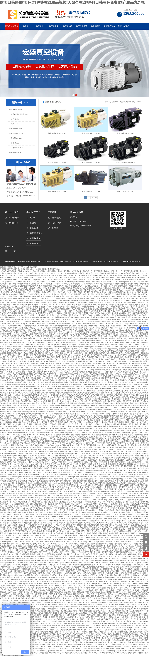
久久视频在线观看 (75, 550)
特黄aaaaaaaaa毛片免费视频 (59, 441)
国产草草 (83, 634)
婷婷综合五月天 (62, 558)
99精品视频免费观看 (25, 571)
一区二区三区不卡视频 (129, 644)
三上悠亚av (52, 535)
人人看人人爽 (76, 498)
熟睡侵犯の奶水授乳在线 (89, 311)
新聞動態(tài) (109, 26)
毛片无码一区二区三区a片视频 (17, 420)
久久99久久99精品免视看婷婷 (90, 424)
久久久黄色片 (132, 604)
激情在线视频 (85, 544)
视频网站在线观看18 (125, 531)
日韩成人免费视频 (71, 307)
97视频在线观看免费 (12, 426)
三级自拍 (67, 592)
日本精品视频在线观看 (25, 458)
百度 (6, 251)
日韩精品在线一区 (113, 583)
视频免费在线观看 (41, 594)
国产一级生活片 (27, 516)
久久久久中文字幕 (7, 428)
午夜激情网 (10, 416)
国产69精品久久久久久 (140, 565)
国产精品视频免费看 (22, 472)
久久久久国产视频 (78, 309)
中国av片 (128, 428)
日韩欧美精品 (139, 518)
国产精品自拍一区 (72, 632)
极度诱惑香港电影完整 (47, 548)
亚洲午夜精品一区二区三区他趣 (121, 319)
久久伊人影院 (43, 441)
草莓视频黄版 (117, 370)
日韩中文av (134, 422)
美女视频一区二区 (124, 581)
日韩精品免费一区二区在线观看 (83, 533)
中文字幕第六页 (96, 498)
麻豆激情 (103, 292)
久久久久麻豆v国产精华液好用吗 (48, 428)
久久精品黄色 (27, 313)
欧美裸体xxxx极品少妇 (80, 405)
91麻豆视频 (100, 384)
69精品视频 (126, 628)
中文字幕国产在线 (100, 294)
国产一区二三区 (120, 495)
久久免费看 (95, 395)
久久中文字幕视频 (68, 414)
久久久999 (125, 393)
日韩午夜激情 (103, 527)
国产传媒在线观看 (137, 307)
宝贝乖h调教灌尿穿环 (21, 412)
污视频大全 (90, 277)
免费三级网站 (50, 630)
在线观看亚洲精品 (58, 328)
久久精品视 (134, 646)
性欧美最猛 (61, 338)
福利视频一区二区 (138, 372)
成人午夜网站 (129, 376)
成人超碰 (143, 397)
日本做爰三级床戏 (18, 378)
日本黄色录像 (89, 389)
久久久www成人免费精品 (30, 508)
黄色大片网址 (120, 518)
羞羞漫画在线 (97, 579)
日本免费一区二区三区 (9, 571)
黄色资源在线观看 (46, 625)
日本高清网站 (5, 273)
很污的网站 (63, 537)
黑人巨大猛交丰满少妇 (33, 602)
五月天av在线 (78, 472)
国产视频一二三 (108, 374)
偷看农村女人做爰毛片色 (77, 393)
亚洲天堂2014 (120, 514)
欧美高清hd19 (142, 453)
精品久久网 (32, 481)
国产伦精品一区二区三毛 (107, 632)
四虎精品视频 (127, 565)
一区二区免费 (27, 349)
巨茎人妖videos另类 (101, 592)
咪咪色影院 (22, 292)
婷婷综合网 (137, 508)
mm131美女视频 (104, 451)
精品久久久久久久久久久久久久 (79, 395)
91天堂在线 (53, 424)
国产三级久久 (15, 516)
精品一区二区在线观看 (65, 282)
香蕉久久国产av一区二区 (105, 611)
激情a (122, 642)
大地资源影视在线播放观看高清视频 (67, 607)
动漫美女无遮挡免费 (23, 391)
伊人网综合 (122, 479)
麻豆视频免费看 (65, 447)
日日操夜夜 (88, 525)
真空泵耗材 (95, 26)
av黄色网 (47, 472)
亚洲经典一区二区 (119, 466)
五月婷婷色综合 (29, 546)
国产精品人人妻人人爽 (16, 401)
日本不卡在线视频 (130, 303)
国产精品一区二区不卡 (25, 594)
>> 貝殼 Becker (14, 119)
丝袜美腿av (48, 611)
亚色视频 (117, 393)
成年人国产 (32, 384)
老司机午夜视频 (48, 602)
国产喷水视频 (118, 569)
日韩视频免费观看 (132, 642)
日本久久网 (113, 468)
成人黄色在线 (45, 351)
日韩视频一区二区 (23, 365)
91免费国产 (114, 300)
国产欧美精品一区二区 (137, 407)
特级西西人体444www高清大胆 (114, 491)
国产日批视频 (69, 510)
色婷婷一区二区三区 (128, 483)
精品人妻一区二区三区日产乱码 (41, 273)
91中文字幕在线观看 (119, 596)
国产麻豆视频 (24, 328)
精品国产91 (45, 462)
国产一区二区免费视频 (44, 284)
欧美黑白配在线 (120, 439)
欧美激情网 (114, 573)
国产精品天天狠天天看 (22, 336)
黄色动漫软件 (43, 479)
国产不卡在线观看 (66, 539)
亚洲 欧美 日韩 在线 (48, 296)
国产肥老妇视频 (104, 326)
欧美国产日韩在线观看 (99, 558)
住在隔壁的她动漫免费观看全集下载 (40, 355)
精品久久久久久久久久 (73, 479)
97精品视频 (141, 355)
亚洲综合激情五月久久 (74, 286)
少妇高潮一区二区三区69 (57, 300)
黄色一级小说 (43, 491)
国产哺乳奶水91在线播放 (107, 594)
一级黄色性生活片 (31, 309)
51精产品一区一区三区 (116, 330)
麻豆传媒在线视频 (21, 384)
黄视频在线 (86, 368)
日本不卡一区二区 (114, 365)
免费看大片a (138, 477)
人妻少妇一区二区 (94, 634)
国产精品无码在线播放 (86, 468)
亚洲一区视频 (22, 397)
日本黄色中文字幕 (115, 359)
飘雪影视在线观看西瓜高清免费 (53, 636)
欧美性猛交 (122, 554)
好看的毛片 (25, 506)
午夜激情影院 (106, 376)
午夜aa (107, 575)
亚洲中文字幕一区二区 (80, 374)
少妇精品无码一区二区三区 (36, 474)
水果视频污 (141, 305)
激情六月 (120, 290)
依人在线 (81, 474)
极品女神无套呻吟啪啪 (109, 298)
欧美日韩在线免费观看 (60, 502)
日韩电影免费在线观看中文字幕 (105, 619)
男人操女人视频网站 (119, 313)
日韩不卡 (20, 271)
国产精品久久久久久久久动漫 (116, 324)
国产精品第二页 (14, 468)
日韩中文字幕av (131, 282)
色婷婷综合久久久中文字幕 (110, 296)
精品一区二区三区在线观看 (119, 527)
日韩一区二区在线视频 (33, 504)
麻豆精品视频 (132, 437)
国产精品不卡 (20, 498)
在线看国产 (15, 487)
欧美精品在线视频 (28, 521)
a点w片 (79, 617)
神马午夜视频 (105, 405)
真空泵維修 (53, 26)
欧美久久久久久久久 (68, 428)
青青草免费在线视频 (98, 317)
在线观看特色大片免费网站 (117, 273)
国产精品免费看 (141, 445)
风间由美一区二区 (42, 290)
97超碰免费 (86, 498)
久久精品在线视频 (19, 435)
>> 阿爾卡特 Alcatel (16, 148)
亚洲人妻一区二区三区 (138, 288)
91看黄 (108, 596)
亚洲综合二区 (109, 514)
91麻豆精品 (140, 487)
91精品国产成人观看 (76, 359)
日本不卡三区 (58, 284)
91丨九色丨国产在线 (16, 466)
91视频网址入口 (30, 409)
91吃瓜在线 (78, 349)
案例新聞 (52, 212)
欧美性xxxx (18, 575)
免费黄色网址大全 (7, 456)
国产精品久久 (35, 575)
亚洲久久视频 (105, 487)
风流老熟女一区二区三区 (97, 521)
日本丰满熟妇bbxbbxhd (79, 521)
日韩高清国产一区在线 (121, 586)
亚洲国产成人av (58, 653)
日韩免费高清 (116, 361)
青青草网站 (39, 378)
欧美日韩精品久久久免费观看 (30, 470)
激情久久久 (83, 563)
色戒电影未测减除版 (128, 498)
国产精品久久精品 (129, 453)
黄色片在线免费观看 (113, 565)
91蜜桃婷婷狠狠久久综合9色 (129, 573)
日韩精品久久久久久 (64, 418)
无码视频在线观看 (97, 342)
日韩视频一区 (37, 317)
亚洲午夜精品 (92, 542)
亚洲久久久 (130, 460)
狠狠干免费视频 (6, 277)
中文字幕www (22, 462)
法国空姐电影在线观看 (108, 445)
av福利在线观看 (113, 292)
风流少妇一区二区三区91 (108, 428)
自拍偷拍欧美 (92, 632)
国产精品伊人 (9, 479)
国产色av (27, 305)
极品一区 (122, 328)
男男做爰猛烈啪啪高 (65, 638)
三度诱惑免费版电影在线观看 (29, 296)
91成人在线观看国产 (38, 319)
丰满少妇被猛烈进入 (124, 433)
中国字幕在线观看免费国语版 (82, 592)
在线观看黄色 (62, 485)
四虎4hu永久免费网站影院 (106, 464)
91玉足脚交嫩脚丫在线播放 (69, 372)
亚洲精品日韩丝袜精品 (93, 615)
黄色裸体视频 (101, 533)
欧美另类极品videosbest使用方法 (61, 581)
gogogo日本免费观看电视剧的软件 (32, 533)
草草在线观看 (137, 428)
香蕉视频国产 (120, 460)
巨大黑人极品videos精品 (40, 326)
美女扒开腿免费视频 (16, 583)
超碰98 (38, 588)
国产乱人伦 (66, 357)
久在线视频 (35, 395)
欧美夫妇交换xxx (61, 433)
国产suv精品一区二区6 (125, 445)
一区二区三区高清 (141, 376)
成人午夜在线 (129, 500)
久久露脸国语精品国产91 (95, 321)
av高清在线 (129, 625)
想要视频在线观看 (99, 426)
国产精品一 (8, 395)
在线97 (16, 539)
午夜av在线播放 (115, 368)
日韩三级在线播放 (111, 485)
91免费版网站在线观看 (129, 583)
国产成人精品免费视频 (102, 416)
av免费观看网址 (38, 630)
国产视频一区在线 (28, 279)
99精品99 (46, 288)
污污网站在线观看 (19, 437)
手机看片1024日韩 (136, 638)
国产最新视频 (82, 338)
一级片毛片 (61, 477)
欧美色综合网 (110, 510)
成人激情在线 (29, 353)
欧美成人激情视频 (46, 531)
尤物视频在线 (19, 504)
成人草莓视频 (34, 351)
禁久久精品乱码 (95, 374)
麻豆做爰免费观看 (136, 632)
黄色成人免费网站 (114, 462)
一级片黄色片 (14, 340)
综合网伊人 (88, 483)
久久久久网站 (54, 552)
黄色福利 (103, 462)
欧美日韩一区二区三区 (140, 600)
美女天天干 (16, 317)
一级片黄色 (119, 347)
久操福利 (108, 586)
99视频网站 (54, 309)
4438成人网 (57, 525)
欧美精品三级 (60, 344)
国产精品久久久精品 (132, 382)
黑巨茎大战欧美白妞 (141, 439)
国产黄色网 (112, 286)
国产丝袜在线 (72, 317)
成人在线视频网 (19, 372)
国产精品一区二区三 (52, 342)
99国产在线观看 (98, 485)
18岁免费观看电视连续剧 (26, 284)
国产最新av (136, 338)
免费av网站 (30, 378)
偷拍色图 (103, 330)
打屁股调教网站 (118, 376)
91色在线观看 (14, 554)
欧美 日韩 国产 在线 (52, 464)
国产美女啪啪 (133, 523)
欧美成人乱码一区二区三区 (88, 430)
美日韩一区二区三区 (75, 489)
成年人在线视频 (40, 374)
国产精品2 (136, 391)
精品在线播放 (19, 286)
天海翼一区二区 (63, 271)
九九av (44, 535)
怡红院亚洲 (131, 405)
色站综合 (96, 604)
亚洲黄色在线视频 (91, 451)
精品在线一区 (72, 628)
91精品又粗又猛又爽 (78, 495)
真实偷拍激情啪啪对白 (94, 470)
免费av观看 (107, 437)
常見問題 (55, 228)
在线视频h (137, 516)
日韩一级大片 (98, 479)
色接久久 (41, 604)
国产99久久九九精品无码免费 (56, 365)
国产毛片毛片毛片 (22, 359)
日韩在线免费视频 (107, 651)
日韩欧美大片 (22, 361)
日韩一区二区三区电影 (86, 602)
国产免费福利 (92, 326)
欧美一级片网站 (36, 376)
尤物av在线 (126, 368)
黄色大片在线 (44, 407)
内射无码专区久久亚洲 (92, 349)
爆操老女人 (83, 279)
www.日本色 (135, 560)
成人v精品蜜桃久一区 (140, 542)
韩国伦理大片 (14, 588)
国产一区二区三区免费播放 (132, 462)
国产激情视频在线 (97, 571)
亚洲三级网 (45, 336)
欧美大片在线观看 (35, 615)
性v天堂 (117, 422)
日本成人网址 (89, 407)
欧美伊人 (23, 588)
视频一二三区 (108, 512)
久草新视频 (26, 326)
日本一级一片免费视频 (113, 321)
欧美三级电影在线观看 (42, 347)
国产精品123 (40, 642)
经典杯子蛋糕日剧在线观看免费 (117, 384)
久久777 (127, 588)
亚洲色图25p (20, 483)
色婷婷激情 (95, 487)
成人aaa (45, 330)
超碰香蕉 (96, 309)
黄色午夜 (138, 409)
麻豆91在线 (143, 506)
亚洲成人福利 (132, 479)
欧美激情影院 (57, 573)
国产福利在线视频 (115, 435)
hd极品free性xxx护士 (20, 288)
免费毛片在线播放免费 (110, 315)
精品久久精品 (44, 466)
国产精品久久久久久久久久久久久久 (53, 399)
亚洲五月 (54, 368)
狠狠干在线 (142, 548)
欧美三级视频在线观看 (33, 447)
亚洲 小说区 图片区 (127, 474)
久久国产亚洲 (51, 324)
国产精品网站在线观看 (89, 529)
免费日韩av (114, 328)
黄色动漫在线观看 (101, 407)
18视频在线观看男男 (40, 424)
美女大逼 (41, 384)
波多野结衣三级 (126, 414)
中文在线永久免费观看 (135, 349)
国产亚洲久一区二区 (90, 300)
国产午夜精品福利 (75, 433)
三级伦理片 (26, 489)
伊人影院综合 (95, 477)
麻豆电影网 (126, 395)
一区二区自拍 (87, 506)
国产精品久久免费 (44, 510)
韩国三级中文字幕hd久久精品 (111, 338)
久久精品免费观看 (58, 347)
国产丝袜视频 (18, 546)
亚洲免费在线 (141, 405)
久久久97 (52, 277)
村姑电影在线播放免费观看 (89, 372)
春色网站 (20, 602)
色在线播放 (123, 623)
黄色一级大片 (46, 623)
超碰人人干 (7, 351)
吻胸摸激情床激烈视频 (105, 600)
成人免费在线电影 (30, 315)
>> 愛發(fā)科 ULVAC (16, 133)
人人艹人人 (114, 397)
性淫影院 (137, 625)
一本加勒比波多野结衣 (83, 510)
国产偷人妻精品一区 (136, 623)
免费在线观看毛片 (76, 336)
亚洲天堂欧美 (57, 623)
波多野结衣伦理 (137, 370)
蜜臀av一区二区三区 (41, 416)
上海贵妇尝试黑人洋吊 (69, 351)
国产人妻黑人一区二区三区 (64, 332)
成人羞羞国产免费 (82, 330)
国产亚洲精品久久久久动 (47, 443)
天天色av (34, 489)
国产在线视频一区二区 (105, 539)
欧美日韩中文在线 (126, 567)
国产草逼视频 (8, 332)
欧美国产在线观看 (107, 395)
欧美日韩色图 (119, 548)
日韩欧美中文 (139, 615)
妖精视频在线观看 (46, 286)
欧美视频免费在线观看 (135, 491)
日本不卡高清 (13, 449)
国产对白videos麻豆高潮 (99, 368)
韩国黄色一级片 (14, 290)
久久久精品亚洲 (133, 634)
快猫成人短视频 (46, 292)
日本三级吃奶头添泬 (71, 544)
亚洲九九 (3, 290)
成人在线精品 (19, 456)
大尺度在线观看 (55, 357)
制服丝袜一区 (126, 424)
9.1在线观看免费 (86, 284)
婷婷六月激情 (5, 512)
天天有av (67, 516)
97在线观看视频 (65, 309)
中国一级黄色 (44, 309)
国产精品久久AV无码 (52, 527)
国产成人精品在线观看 (48, 512)
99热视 (107, 361)
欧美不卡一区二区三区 (52, 305)
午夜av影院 (77, 590)
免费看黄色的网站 (32, 498)
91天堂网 (52, 426)
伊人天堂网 (94, 433)
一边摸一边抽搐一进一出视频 (104, 590)
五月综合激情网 (70, 493)
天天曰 (93, 539)
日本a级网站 (94, 414)
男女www (65, 326)
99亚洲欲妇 (58, 498)
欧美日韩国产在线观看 (76, 365)
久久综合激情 (111, 581)
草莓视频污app (135, 315)
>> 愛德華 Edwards (15, 129)
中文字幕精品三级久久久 (63, 355)
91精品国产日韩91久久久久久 (25, 382)
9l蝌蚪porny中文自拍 (112, 355)
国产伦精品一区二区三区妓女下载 (86, 292)
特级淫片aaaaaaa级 (99, 500)
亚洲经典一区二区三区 (133, 330)
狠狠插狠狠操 (14, 533)
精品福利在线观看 (32, 466)
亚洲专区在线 (55, 397)
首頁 (121, 102)
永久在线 (7, 430)
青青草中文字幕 (34, 361)
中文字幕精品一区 (17, 565)
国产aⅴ (29, 363)
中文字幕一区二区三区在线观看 (137, 514)
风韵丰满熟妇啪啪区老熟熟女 (18, 433)
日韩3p (121, 588)
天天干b (65, 305)
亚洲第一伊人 (97, 386)
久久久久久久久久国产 (49, 294)
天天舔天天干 (85, 347)
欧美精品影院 (18, 389)
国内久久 (143, 271)
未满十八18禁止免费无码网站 (115, 380)
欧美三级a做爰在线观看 (105, 518)
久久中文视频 (142, 604)
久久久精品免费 (43, 315)
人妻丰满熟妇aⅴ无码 (70, 596)
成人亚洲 (17, 506)
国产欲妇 (64, 619)
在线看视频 (126, 370)
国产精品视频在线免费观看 (91, 378)
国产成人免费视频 (39, 565)
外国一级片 (75, 357)
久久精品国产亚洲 (38, 365)
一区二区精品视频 (128, 449)
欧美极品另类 (101, 583)
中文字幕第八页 (76, 271)
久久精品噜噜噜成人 (40, 651)
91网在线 (121, 428)
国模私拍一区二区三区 (108, 493)
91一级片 (91, 435)
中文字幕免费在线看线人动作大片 (113, 349)
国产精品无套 (58, 279)
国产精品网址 (30, 414)
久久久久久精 (87, 623)
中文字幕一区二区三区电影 (35, 324)
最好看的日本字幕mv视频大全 (115, 489)
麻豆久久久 (90, 535)
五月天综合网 (98, 516)
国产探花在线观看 (32, 625)
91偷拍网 (83, 632)
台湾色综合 (78, 581)
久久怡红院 (143, 412)
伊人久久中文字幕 (31, 604)
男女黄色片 (20, 447)
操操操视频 (125, 422)
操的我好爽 (82, 326)
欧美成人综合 (70, 504)
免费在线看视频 (142, 311)
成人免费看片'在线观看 (84, 361)
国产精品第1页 (135, 586)
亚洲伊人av (96, 481)
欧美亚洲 (4, 468)
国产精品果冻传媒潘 (61, 567)
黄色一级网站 (109, 617)
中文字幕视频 (124, 646)
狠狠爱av (52, 491)
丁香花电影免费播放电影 (45, 500)
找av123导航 (100, 353)
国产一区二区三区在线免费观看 (127, 271)
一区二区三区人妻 (64, 374)
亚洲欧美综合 (114, 602)
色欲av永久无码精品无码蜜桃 (121, 344)
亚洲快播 (20, 409)
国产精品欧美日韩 (135, 493)
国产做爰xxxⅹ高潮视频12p (57, 489)
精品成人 (77, 506)
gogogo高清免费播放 (131, 347)
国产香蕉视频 (115, 636)
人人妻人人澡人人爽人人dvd (24, 428)
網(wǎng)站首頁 (11, 26)
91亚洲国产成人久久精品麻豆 (80, 558)
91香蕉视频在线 (39, 495)
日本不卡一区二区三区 (14, 573)
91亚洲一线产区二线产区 (106, 621)
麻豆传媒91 (124, 638)
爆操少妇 (96, 305)
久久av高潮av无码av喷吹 (107, 433)
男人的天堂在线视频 (48, 418)
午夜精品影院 (72, 294)
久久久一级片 (141, 539)
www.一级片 (34, 464)
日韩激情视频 (115, 563)
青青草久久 (12, 552)
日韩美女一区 (142, 321)
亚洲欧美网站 (133, 324)
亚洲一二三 (47, 370)
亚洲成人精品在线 (140, 607)
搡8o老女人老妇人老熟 (75, 399)
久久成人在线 (101, 277)
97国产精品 (78, 483)
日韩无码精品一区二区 (91, 472)
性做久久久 (91, 609)
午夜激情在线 (71, 571)
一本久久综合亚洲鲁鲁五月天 (133, 525)
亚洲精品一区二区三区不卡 (73, 500)
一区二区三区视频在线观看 (131, 296)
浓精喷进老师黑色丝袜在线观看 (17, 399)
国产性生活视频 (123, 632)
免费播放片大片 (125, 363)
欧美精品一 (23, 330)
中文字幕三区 (53, 403)
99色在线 (98, 389)
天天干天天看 (32, 491)
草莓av (89, 495)
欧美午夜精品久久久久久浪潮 (77, 458)
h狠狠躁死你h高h (41, 300)
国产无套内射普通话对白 (66, 324)
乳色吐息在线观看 (134, 556)
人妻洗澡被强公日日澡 (29, 441)
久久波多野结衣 (6, 324)
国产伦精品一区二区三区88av (21, 577)
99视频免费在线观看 (37, 344)
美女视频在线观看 (47, 311)
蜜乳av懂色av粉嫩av (141, 510)
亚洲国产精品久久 (92, 275)
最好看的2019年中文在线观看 (31, 535)
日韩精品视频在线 (88, 384)
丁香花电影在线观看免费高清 (79, 382)
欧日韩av (75, 588)
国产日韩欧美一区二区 (12, 279)
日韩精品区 (142, 303)
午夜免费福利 (42, 275)
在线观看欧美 (71, 617)
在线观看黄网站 (75, 648)
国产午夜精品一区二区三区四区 (81, 370)
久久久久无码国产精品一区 (134, 470)
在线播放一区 (143, 583)
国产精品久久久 (91, 365)
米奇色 (127, 426)
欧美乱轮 (85, 640)
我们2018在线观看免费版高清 (85, 344)
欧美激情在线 (46, 575)
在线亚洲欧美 (50, 554)
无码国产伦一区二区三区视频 (75, 277)
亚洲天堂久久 (33, 397)
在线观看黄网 (137, 326)
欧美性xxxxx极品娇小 (97, 307)
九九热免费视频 (84, 351)
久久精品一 (17, 334)
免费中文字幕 (108, 569)
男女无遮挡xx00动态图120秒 (54, 577)
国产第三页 (128, 340)
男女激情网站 (39, 353)
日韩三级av (63, 275)
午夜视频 (88, 567)
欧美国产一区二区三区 (138, 426)
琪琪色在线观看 (94, 338)
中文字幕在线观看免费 (44, 525)
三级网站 (23, 443)
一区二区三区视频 (59, 349)
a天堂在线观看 (99, 361)
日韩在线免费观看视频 (74, 298)
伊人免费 (101, 560)
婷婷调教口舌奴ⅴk (46, 607)
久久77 (84, 648)
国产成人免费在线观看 (14, 294)
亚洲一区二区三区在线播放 (10, 441)
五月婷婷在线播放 (135, 441)
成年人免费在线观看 (59, 382)
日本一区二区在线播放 (8, 602)
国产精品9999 (123, 493)
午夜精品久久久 (139, 531)
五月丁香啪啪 (33, 307)
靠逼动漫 (118, 525)
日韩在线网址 (98, 489)
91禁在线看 (139, 474)
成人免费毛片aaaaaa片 (48, 361)
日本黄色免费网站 (94, 315)
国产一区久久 (76, 363)
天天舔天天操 (66, 453)
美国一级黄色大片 (97, 382)
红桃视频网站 (52, 271)
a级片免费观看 (90, 353)
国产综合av (61, 389)
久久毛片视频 (56, 508)
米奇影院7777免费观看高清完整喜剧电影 (27, 370)
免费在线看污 (87, 466)
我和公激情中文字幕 (111, 288)
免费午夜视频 (5, 414)
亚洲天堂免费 (13, 525)
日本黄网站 (24, 563)
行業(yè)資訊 (56, 223)
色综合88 (52, 594)
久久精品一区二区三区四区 (95, 456)
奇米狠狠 (16, 277)
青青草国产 (12, 361)
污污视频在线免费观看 (53, 546)
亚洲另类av (62, 451)
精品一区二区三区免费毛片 (80, 342)
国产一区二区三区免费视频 (16, 282)
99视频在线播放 (57, 510)
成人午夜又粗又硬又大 (118, 550)
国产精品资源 (56, 600)
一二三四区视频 (113, 521)
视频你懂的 (59, 602)
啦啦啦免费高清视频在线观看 (18, 298)
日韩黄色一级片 (116, 575)
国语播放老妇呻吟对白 (109, 309)
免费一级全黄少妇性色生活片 (24, 500)
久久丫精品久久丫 (17, 338)
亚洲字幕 (129, 518)
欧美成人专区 (19, 309)
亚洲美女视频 (62, 439)
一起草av (37, 389)
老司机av (115, 638)
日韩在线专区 (109, 516)
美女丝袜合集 (120, 477)
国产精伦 (39, 514)
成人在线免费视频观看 (44, 598)
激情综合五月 (76, 368)
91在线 (15, 514)
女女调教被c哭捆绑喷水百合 (102, 598)
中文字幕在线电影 (52, 435)
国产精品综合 (65, 613)
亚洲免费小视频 (116, 472)
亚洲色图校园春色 (90, 642)
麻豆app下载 (5, 516)
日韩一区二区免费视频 (32, 529)
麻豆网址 (122, 529)
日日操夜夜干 (95, 376)
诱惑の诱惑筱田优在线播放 (93, 409)
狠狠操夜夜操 (111, 290)
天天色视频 (123, 441)
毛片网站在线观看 (99, 363)
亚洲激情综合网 (77, 380)
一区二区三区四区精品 (111, 498)
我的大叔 (28, 271)
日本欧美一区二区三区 (123, 374)
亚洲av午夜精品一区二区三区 (98, 319)
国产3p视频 (14, 581)
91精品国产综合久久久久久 (94, 380)
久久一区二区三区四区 (76, 321)
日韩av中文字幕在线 (44, 382)
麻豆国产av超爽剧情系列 (70, 527)
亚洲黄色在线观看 (137, 571)
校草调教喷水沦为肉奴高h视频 (46, 451)
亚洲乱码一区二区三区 (119, 487)
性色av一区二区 (99, 453)
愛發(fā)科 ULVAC (135, 102)
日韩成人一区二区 (62, 311)
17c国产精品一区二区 (102, 412)
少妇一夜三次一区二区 (118, 556)
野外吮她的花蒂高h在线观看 (65, 340)
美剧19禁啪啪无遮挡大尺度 (52, 556)
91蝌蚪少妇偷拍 (52, 604)
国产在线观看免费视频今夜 (24, 460)
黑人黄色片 (26, 512)
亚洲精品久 (40, 546)
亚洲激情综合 (85, 449)
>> (96, 198)
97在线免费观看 (121, 277)
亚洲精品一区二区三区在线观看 (15, 307)
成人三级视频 (99, 332)
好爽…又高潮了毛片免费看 (76, 542)
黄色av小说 (45, 368)
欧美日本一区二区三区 (123, 401)
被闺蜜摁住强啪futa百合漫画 (62, 391)
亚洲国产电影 (103, 336)
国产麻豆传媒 (132, 284)
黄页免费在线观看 (19, 558)
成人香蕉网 (136, 512)
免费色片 (132, 653)
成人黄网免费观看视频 (8, 271)
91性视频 (82, 535)
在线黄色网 (18, 353)
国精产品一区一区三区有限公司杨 (95, 271)
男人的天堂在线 (113, 447)
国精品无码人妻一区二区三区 (109, 642)
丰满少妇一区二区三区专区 (40, 298)
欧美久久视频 (14, 493)
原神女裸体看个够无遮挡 (59, 336)
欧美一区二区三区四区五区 (77, 319)
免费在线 (64, 550)
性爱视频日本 (144, 443)
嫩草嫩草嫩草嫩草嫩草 (12, 422)
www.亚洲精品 (45, 508)
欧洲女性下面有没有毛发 (63, 625)
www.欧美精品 (58, 493)
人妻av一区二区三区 (102, 537)
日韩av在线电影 (135, 527)
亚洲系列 (11, 472)
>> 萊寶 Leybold (14, 124)
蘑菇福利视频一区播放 (69, 563)
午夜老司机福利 (113, 533)
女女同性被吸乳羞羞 (76, 462)
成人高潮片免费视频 (72, 630)
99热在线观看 (65, 495)
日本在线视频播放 (39, 271)
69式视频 (122, 604)
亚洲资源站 (78, 598)
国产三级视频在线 (32, 583)
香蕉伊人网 (92, 464)
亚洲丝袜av (61, 430)
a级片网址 (36, 623)
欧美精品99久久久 (97, 351)
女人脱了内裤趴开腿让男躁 (130, 389)
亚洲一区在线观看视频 (25, 560)
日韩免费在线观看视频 (31, 294)
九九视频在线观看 (65, 518)
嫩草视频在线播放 (121, 544)
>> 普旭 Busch (14, 143)
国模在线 (23, 363)
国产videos (50, 567)
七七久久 (67, 602)
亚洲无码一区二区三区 (137, 577)
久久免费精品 (136, 458)
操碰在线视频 (5, 487)
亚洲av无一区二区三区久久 (69, 416)
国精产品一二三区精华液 (59, 359)
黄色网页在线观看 (71, 535)
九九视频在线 (53, 506)
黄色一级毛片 (38, 349)
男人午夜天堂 (61, 628)
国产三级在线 (113, 294)
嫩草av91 (79, 324)
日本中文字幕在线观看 (105, 420)
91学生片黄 (21, 474)
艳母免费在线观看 (137, 336)
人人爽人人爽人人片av (115, 500)
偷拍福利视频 (43, 412)
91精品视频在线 (141, 546)
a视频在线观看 (7, 460)
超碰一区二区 (60, 632)
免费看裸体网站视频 (74, 300)
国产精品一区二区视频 (123, 516)
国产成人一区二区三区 (36, 590)
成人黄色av (49, 483)
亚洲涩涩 (89, 309)
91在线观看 (10, 498)
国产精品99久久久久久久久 (63, 598)
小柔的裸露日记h (33, 380)
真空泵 (25, 26)
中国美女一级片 (76, 552)
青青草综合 (71, 361)
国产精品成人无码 (52, 642)
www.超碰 (55, 445)
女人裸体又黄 (85, 487)
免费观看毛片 (131, 342)
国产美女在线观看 (94, 393)
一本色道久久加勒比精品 (114, 357)
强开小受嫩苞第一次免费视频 (74, 491)
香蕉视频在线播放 (47, 632)
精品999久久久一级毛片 (62, 588)
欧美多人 (131, 487)
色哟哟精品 (93, 527)
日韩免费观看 (13, 296)
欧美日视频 (68, 288)
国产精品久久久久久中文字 (109, 474)
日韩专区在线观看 (142, 290)
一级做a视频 (34, 399)
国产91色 (128, 552)
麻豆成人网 (18, 321)
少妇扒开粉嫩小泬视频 (56, 571)
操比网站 (89, 273)
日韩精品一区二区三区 (82, 539)
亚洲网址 (16, 443)
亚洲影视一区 (128, 399)
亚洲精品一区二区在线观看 (78, 439)
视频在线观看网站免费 (74, 523)
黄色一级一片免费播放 (79, 613)
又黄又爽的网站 (117, 340)
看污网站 (31, 598)
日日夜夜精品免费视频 (35, 527)
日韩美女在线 (119, 598)
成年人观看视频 (34, 502)
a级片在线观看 (97, 282)
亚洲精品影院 (39, 554)
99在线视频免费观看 (73, 640)
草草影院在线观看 (127, 602)
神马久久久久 (53, 372)
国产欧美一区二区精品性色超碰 (135, 456)
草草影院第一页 (130, 569)
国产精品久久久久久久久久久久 (116, 653)
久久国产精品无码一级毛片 (73, 573)
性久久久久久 (47, 376)
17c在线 (82, 567)
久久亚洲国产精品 (7, 286)
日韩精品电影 (87, 479)
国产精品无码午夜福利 (72, 644)
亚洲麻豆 (9, 309)
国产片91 (59, 491)
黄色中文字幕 (42, 422)
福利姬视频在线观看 (51, 613)
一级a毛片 (8, 535)
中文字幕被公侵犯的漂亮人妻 (137, 378)
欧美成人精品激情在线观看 (103, 506)
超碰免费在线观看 (107, 305)
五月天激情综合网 (66, 435)
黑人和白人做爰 (52, 420)
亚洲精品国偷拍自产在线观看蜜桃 (68, 384)
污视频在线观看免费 (141, 317)
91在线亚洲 (97, 284)
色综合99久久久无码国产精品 (98, 563)
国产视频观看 (87, 363)
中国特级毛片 (49, 378)
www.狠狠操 (104, 372)
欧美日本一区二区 (122, 648)
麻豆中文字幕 (22, 552)
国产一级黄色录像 (136, 384)
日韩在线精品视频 (17, 414)
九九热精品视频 (109, 630)
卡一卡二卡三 (87, 590)
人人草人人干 (123, 619)
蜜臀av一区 (9, 504)
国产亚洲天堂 (34, 563)
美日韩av (144, 351)
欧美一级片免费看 (112, 542)
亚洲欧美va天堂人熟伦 (32, 640)
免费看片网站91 (117, 579)
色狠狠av (42, 579)
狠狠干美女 (105, 472)
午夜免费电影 (31, 372)
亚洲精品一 (119, 420)
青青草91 (133, 594)
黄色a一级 (101, 502)
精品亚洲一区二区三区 (27, 581)
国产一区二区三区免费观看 (113, 470)
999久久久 (69, 344)
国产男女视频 (65, 363)
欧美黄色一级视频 (11, 453)
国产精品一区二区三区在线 (119, 558)
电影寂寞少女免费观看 (68, 468)
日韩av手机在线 (107, 393)
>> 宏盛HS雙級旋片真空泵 (18, 114)
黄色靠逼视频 (143, 485)
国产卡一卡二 (59, 273)
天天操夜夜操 (78, 546)
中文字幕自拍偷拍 (53, 579)
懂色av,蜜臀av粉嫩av (92, 462)
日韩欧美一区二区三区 (33, 338)
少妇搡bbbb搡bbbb (61, 321)
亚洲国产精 (12, 284)
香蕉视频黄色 (95, 508)
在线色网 (3, 544)
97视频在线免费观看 (37, 449)
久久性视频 (96, 495)
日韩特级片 (124, 407)
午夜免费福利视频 (7, 481)
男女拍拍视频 (143, 479)
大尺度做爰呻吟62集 (67, 481)
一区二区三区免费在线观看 (115, 342)
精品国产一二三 (51, 430)
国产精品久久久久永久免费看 (100, 640)
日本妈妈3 (21, 300)
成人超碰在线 (46, 502)
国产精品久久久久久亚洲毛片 (61, 466)
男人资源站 (41, 409)
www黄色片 (11, 409)
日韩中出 (55, 609)
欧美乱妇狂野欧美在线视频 (39, 359)
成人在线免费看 (84, 317)
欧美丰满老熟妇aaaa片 (14, 315)
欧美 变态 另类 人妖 (81, 638)
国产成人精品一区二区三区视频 (14, 275)
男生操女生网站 (115, 592)
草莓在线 (7, 317)
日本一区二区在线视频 (114, 456)
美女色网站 (36, 336)
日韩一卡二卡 (13, 451)
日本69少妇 (59, 504)
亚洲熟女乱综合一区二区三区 (18, 376)
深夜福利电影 (125, 533)
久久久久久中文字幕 (86, 537)
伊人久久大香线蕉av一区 (124, 617)
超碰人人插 (60, 630)
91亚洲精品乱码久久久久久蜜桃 (17, 344)
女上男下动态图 (42, 414)
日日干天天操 (43, 357)
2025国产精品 (107, 466)
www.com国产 (83, 575)
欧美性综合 (98, 491)
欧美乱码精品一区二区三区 (95, 565)
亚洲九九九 (67, 556)
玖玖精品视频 (34, 453)
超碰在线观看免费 (33, 311)
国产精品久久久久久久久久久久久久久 (26, 368)
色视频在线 (29, 374)
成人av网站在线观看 (113, 307)
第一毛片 (98, 630)
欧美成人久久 (31, 542)
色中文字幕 (46, 648)
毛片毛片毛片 (124, 288)
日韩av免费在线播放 (27, 403)
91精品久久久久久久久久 (31, 418)
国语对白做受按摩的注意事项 (95, 546)
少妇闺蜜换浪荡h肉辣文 (32, 321)
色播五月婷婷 (88, 552)
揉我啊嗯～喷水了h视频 (127, 309)
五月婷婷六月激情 (26, 495)
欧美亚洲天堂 (72, 430)
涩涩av (131, 317)
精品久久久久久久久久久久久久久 (64, 575)
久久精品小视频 (55, 326)
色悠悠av (70, 292)
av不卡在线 (103, 286)
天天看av (54, 462)
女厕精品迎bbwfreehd (64, 590)
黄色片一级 (126, 592)
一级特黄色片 (143, 284)
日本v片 (96, 445)
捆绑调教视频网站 (78, 560)
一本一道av (53, 439)
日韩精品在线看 (143, 653)
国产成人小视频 (22, 407)
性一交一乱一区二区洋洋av (74, 353)
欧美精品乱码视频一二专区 (57, 319)
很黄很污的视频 (10, 397)
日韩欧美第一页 (111, 502)
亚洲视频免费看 (65, 405)
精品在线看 (102, 401)
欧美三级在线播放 (77, 583)
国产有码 (83, 328)
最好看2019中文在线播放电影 (132, 361)
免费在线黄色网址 (98, 586)
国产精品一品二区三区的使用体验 (65, 611)
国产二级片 (21, 491)
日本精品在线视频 (49, 338)
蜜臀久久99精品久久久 (118, 523)
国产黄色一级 (94, 330)
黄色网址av (54, 416)
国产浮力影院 (133, 506)
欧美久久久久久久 (86, 416)
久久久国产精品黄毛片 (75, 451)
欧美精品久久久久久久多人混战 (76, 653)
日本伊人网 (49, 353)
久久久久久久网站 (52, 495)
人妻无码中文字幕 (53, 313)
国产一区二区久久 (130, 386)
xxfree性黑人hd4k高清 (50, 447)
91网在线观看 (39, 487)
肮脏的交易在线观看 (83, 579)
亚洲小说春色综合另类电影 (46, 303)
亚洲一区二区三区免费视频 (38, 426)
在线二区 (45, 615)
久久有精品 (93, 653)
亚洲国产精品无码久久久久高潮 (93, 290)
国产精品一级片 (17, 347)
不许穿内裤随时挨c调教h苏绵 (97, 391)
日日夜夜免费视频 (54, 422)
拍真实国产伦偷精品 (8, 586)
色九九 (17, 510)
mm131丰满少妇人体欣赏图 (110, 414)
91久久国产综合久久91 (62, 380)
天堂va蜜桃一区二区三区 (80, 296)
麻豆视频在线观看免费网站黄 (46, 560)
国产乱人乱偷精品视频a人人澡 (93, 334)
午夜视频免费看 (101, 435)
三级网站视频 (83, 307)
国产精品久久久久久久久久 (19, 393)
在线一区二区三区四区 (84, 445)
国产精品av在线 (60, 542)
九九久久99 (123, 334)
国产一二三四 (64, 552)
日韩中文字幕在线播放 (25, 586)
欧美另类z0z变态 (131, 548)
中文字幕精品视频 (102, 602)
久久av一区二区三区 (11, 363)
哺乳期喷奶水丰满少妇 (20, 351)
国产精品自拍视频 (103, 588)
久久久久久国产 (37, 472)
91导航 (49, 609)
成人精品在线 (109, 347)
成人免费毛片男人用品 (53, 487)
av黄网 (22, 510)
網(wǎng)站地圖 (128, 261)
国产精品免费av (122, 577)
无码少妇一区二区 (87, 630)
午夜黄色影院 (48, 514)
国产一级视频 (107, 625)
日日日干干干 (41, 521)
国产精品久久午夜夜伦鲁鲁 (50, 453)
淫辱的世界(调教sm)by (47, 307)
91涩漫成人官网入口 (135, 277)
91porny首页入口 (33, 607)
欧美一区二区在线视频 (26, 514)
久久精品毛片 (95, 296)
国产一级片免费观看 (13, 523)
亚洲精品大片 (13, 592)
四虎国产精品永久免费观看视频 (16, 598)
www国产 (129, 477)
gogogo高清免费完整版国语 (112, 399)
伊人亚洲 (32, 537)
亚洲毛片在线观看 (110, 479)
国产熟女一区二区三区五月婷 (135, 598)
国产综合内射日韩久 (98, 449)
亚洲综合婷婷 (123, 286)
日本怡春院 (123, 447)
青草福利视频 (31, 275)
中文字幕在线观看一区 (93, 569)
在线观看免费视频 (41, 458)
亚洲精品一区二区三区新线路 (105, 552)
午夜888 (93, 544)
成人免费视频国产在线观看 (75, 273)
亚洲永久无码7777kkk (100, 359)
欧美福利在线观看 (73, 328)
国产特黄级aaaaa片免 (26, 451)
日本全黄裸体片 (10, 355)
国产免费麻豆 (8, 500)
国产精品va (110, 277)
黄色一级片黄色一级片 (128, 521)
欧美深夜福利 (110, 560)
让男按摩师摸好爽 (103, 344)
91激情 (72, 330)
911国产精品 (64, 642)
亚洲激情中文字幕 (108, 477)
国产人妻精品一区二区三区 (49, 539)
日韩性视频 (29, 300)
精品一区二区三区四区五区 (82, 453)
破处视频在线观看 (129, 321)
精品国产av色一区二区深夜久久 (69, 512)
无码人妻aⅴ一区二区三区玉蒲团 (99, 279)
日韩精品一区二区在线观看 (96, 447)
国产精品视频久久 (32, 286)
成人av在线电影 (45, 600)
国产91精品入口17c (127, 292)
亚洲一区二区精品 (109, 615)
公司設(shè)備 (13, 223)
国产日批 (60, 535)
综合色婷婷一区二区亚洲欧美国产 (59, 565)
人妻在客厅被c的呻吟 (94, 636)
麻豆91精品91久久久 (139, 581)
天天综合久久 (94, 405)
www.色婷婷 (81, 493)
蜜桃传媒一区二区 (13, 563)
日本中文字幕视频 (57, 592)
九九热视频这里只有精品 (55, 409)
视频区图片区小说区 (119, 437)
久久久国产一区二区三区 (134, 430)
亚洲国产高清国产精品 (82, 282)
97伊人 (41, 437)
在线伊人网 (104, 275)
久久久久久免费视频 (132, 353)
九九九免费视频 (125, 300)
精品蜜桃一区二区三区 (122, 600)
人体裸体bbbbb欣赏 (106, 548)
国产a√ (89, 418)
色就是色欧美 (115, 483)
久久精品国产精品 (79, 418)
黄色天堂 (66, 498)
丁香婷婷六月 (92, 594)
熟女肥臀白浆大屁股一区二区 (104, 525)
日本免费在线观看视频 (105, 544)
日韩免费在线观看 (108, 481)
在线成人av (19, 445)
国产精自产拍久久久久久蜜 (60, 583)
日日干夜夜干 (114, 407)
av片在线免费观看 (129, 472)
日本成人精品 (138, 636)
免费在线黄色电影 (30, 573)
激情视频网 (4, 548)
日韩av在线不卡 (64, 368)
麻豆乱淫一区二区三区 (22, 395)
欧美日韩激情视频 (27, 487)
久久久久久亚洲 (128, 365)
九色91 (141, 523)
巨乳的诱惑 (48, 349)
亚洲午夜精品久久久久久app (120, 326)
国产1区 (130, 439)
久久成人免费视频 (76, 502)
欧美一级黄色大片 (59, 292)
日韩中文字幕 (9, 537)
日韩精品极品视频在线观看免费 (110, 403)
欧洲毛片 (37, 516)
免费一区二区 (77, 646)
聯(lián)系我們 (123, 26)
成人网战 (110, 401)
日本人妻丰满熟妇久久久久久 (42, 619)
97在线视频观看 (93, 548)
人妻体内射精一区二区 (64, 554)
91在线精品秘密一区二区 (136, 380)
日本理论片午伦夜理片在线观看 (61, 290)
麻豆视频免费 (78, 625)
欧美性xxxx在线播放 (134, 550)
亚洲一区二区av (125, 504)
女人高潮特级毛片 (115, 391)
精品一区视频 (87, 426)
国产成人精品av (43, 581)
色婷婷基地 (97, 623)
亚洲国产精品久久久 (66, 470)
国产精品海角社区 (90, 420)
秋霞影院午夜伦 (38, 342)
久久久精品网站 (91, 560)
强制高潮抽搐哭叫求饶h (60, 370)
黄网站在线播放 (100, 531)
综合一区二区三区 (39, 646)
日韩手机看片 (64, 604)
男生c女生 (11, 544)
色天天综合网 (143, 275)
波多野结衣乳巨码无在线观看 (62, 460)
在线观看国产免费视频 (81, 355)
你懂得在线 (119, 539)
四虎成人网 (28, 386)
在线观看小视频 (80, 531)
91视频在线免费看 (81, 435)
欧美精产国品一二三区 (92, 298)
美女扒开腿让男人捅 (86, 577)
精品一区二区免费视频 (97, 441)
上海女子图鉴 (133, 412)
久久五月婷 (61, 361)
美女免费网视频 (53, 521)
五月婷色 (132, 334)
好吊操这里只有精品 (32, 632)
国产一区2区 (21, 355)
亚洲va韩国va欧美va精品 (26, 303)
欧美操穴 (128, 607)
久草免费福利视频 (119, 284)
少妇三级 (50, 332)
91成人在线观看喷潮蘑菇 (72, 623)
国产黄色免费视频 (130, 275)
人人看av (105, 636)
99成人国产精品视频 (116, 430)
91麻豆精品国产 (80, 460)
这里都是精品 (21, 380)
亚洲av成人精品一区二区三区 (47, 537)
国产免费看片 (43, 617)
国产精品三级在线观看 (71, 529)
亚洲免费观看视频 (63, 548)
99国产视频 (74, 567)
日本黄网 (48, 493)
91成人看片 (69, 483)
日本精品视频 (18, 386)
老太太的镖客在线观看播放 (82, 556)
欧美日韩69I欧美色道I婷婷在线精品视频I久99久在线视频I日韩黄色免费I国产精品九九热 (72, 2)
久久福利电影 (130, 290)
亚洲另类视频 (44, 583)
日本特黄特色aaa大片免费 (9, 655)
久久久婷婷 (8, 506)
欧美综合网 (77, 466)
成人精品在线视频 (7, 445)
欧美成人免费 (26, 468)
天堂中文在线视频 (100, 273)
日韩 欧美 (106, 579)
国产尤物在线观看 (14, 579)
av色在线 (89, 460)
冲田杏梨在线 (78, 525)
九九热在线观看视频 (44, 481)
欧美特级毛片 (13, 328)
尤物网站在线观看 (40, 571)
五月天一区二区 (80, 391)
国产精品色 (33, 412)
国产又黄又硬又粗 (53, 468)
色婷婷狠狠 (140, 334)
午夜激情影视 (62, 303)
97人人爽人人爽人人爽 (82, 586)
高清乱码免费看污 (18, 430)
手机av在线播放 (103, 397)
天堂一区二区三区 (78, 447)
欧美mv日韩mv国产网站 (120, 640)
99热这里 (26, 575)
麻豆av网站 (105, 523)
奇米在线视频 (67, 525)
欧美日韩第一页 (140, 567)
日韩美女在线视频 (20, 332)
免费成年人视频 (35, 621)
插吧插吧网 (12, 474)
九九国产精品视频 (26, 554)
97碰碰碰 (137, 319)
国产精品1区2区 (38, 305)
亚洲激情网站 (132, 328)
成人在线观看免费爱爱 (56, 458)
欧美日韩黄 (127, 338)
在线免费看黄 (107, 284)
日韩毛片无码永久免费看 (24, 416)
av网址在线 (80, 443)
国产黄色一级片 (134, 273)
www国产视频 (53, 275)
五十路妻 (38, 556)
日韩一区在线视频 (35, 330)
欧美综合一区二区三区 (70, 487)
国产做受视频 (29, 347)
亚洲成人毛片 (42, 372)
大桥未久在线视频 (57, 516)
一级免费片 (131, 529)
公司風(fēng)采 (13, 218)
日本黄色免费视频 (83, 571)
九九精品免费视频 (127, 409)
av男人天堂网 (32, 443)
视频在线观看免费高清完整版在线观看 (84, 403)
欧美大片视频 (114, 336)
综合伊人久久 (24, 449)
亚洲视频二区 (124, 294)
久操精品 (121, 508)
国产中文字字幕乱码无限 (36, 282)
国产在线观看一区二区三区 (130, 416)
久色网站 (117, 395)
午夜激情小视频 (67, 397)
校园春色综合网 (35, 334)
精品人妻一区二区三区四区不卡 (129, 502)
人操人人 (91, 328)
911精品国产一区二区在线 (9, 600)
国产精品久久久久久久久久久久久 (64, 437)
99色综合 (88, 359)
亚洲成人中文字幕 (119, 378)
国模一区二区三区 (82, 414)
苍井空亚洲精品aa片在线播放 (115, 332)
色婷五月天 (123, 298)
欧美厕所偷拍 (124, 336)
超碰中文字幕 (50, 384)
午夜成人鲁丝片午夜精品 (42, 445)
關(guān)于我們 (12, 212)
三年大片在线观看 (32, 531)
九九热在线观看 (121, 651)
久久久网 (76, 634)
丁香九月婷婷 (16, 349)
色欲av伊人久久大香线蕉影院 (120, 372)
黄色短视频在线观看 (95, 648)
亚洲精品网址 (18, 305)
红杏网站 (114, 508)
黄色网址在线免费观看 (64, 594)
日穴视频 (128, 508)
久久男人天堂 (85, 357)
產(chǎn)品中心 (33, 212)
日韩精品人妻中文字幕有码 (44, 340)
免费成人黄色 (6, 319)
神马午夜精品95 (78, 516)
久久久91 (65, 330)
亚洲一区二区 (137, 401)
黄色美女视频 (59, 483)
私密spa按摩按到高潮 (82, 477)
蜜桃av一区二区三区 (68, 579)
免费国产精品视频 (138, 468)
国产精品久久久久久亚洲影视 (52, 529)
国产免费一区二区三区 (137, 447)
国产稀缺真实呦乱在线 (47, 634)
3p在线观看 (4, 554)
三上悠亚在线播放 (7, 353)
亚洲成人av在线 (99, 554)
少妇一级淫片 (33, 407)
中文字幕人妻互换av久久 (35, 430)
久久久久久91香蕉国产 (100, 418)
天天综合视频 (53, 405)
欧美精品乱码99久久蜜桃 (58, 393)
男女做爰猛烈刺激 (63, 296)
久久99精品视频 (18, 374)
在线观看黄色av (57, 472)
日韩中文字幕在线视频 (73, 409)
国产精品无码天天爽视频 (133, 420)
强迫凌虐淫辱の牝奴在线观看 (99, 303)
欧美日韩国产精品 (56, 288)
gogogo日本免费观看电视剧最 (21, 567)
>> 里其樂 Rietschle (15, 138)
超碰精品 (132, 279)
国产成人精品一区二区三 (84, 332)
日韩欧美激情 (6, 378)
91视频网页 (37, 648)
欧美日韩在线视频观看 (85, 340)
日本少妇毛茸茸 (121, 590)
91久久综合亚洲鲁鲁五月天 (134, 418)
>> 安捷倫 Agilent (15, 152)
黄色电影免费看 (99, 567)
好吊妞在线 (139, 292)
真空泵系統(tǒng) (67, 27)
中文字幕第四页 (126, 636)
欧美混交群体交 (139, 414)
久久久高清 (125, 307)
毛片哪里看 (120, 282)
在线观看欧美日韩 (38, 468)
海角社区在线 (74, 311)
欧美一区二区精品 (19, 405)
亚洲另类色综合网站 (40, 439)
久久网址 (59, 277)
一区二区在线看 (33, 437)
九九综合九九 (83, 437)
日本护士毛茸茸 (18, 324)
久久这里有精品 (75, 334)
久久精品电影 (27, 523)
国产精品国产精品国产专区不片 (84, 518)
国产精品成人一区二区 (28, 277)
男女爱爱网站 (25, 493)
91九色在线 (28, 445)
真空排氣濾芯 (81, 26)
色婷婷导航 (131, 332)
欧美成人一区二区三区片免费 (40, 328)
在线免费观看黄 (137, 368)
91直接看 (133, 294)
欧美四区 (17, 521)
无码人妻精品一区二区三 (29, 539)
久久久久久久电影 (71, 279)
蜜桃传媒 (22, 592)
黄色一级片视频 (42, 403)
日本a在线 (77, 290)
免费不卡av (53, 638)
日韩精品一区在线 (35, 288)
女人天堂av (117, 628)
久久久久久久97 (21, 479)
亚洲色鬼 (60, 569)
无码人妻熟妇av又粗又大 (39, 393)
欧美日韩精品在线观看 (111, 409)
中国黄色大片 (55, 315)
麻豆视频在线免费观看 (103, 535)
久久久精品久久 (91, 397)
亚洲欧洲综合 (103, 430)
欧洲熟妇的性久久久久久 (20, 273)
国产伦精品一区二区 (85, 294)
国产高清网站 (79, 397)
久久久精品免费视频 (20, 502)
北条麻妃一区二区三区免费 (98, 458)
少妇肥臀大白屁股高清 (87, 611)
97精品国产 (67, 472)
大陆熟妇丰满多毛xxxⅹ (137, 286)
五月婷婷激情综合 (97, 355)
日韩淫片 (79, 386)
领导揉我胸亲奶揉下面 (44, 279)
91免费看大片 (51, 590)
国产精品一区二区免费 (8, 491)
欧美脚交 (85, 313)
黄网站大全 (5, 567)
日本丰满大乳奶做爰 (57, 640)
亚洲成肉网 (50, 344)
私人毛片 (142, 347)
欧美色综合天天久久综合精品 (125, 305)
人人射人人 (127, 391)
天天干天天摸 (143, 613)
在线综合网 (97, 466)
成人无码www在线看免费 (49, 395)
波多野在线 (62, 294)
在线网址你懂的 (39, 363)
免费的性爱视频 (40, 609)
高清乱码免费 (124, 315)
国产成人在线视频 (46, 380)
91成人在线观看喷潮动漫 (115, 353)
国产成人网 (87, 386)
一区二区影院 (100, 443)
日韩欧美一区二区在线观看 (72, 422)
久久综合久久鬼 (48, 321)
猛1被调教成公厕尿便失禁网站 (116, 351)
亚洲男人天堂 (83, 621)
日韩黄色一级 (85, 508)
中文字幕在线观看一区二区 (115, 382)
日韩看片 (75, 424)
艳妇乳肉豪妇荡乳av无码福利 (126, 613)
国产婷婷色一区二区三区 (21, 319)
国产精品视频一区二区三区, (46, 485)
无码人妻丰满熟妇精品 (38, 506)
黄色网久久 (64, 609)
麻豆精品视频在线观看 (110, 623)
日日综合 (48, 437)
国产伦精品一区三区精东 (37, 332)
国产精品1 (122, 485)
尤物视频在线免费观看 (119, 412)
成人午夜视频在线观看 (122, 512)
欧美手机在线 (31, 510)
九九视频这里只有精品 (100, 550)
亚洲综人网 (140, 529)
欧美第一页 (88, 489)
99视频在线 (59, 353)
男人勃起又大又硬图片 (17, 311)
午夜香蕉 (89, 491)
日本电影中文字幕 (92, 474)
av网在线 (70, 349)
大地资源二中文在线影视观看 (103, 422)
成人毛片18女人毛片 (96, 575)
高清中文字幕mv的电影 (59, 648)
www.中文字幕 (44, 397)
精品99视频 (115, 405)
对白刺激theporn (31, 456)
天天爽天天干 (142, 483)
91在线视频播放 (54, 414)
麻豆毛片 (60, 644)
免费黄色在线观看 (116, 275)
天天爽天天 (75, 449)
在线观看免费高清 (102, 328)
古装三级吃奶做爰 (96, 514)
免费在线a (10, 575)
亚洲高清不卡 (73, 537)
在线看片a (59, 307)
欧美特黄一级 (71, 338)
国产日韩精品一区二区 (49, 470)
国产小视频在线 (112, 441)
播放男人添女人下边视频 (77, 315)
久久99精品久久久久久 (119, 451)
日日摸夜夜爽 (71, 636)
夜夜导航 (123, 405)
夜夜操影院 (90, 443)
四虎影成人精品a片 (11, 495)
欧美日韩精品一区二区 (131, 537)
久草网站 (73, 326)
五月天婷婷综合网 (102, 468)
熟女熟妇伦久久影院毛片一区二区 (80, 619)
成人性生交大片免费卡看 (55, 533)
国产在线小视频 (104, 573)
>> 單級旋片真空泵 (15, 109)
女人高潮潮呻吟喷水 (49, 389)
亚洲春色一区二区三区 (12, 418)
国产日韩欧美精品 (98, 357)
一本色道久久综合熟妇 (44, 542)
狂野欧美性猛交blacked (113, 453)
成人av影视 (84, 527)
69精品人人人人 (52, 518)
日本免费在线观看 (90, 502)
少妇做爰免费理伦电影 (37, 420)
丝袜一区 (101, 542)
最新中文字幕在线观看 (123, 630)
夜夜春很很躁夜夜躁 (128, 355)
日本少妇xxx (102, 365)
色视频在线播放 (134, 351)
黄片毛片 (111, 271)
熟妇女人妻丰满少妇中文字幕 (134, 359)
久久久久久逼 (112, 531)
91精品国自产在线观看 (97, 613)
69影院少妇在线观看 (122, 481)
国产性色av (29, 401)
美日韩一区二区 (109, 282)
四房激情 (84, 607)
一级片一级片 (104, 300)
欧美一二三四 (73, 514)
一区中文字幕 (138, 630)
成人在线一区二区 (123, 560)
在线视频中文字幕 (77, 615)
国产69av (58, 500)
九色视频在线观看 (73, 347)
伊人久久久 (134, 443)
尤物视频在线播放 (19, 527)
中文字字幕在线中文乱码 (75, 456)
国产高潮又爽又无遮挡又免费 (21, 342)
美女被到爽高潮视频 (96, 439)
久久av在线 (77, 554)
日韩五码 (17, 313)
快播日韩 (28, 565)
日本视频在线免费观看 (132, 357)
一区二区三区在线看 (91, 286)
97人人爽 (90, 412)
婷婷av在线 (88, 516)
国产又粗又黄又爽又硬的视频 (110, 311)
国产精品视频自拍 (136, 648)
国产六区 (64, 407)
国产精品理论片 (130, 539)
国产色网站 (73, 474)
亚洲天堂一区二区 (9, 300)
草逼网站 (64, 315)
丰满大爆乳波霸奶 (25, 439)
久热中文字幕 (52, 374)
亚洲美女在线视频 (80, 464)
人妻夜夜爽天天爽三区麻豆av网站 (114, 634)
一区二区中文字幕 (64, 560)
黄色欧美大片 (122, 317)
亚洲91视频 (103, 504)
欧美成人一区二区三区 (16, 542)
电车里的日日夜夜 (130, 579)
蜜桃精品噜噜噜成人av (115, 426)
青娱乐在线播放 (88, 644)
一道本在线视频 (118, 625)
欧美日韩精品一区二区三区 (38, 552)
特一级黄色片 (132, 485)
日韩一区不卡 (38, 577)
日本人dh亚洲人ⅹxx (76, 407)
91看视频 (54, 386)
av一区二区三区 (137, 300)
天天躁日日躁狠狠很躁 (57, 617)
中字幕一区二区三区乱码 (36, 435)
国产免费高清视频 (112, 567)
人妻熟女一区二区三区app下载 (136, 621)
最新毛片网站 (29, 389)
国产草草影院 (84, 514)
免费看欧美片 (63, 462)
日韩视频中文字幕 (111, 646)
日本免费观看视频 (90, 336)
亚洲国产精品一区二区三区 (129, 397)
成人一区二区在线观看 (60, 334)
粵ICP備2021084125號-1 (108, 261)
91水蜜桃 (58, 378)
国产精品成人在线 (14, 326)
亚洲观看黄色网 (78, 565)
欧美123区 (103, 607)
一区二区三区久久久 (66, 506)
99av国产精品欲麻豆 (27, 290)
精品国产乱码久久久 (80, 288)
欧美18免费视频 (133, 313)
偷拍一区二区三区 (27, 340)
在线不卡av (81, 636)
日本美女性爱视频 (96, 288)
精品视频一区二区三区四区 (14, 531)
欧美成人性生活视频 (72, 284)
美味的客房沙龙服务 (135, 554)
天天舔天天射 (67, 546)
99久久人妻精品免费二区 (42, 653)
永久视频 (56, 619)
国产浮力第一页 (33, 405)
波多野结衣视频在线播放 (29, 600)
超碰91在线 (115, 416)
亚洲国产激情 (87, 305)
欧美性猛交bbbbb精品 (121, 535)
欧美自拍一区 (46, 334)
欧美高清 (63, 395)
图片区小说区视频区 (16, 550)
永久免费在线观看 (128, 311)
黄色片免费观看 (95, 638)
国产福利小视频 (112, 554)
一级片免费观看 (33, 292)
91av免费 (69, 477)
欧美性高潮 (43, 489)
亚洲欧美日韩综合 (116, 418)
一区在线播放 (50, 558)
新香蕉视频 (120, 552)
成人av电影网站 (107, 495)
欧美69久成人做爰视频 (42, 401)
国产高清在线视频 (112, 334)
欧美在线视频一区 (95, 437)
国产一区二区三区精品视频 (78, 303)
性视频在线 (138, 365)
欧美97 (6, 342)
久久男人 (9, 386)
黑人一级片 (87, 598)
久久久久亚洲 (51, 282)
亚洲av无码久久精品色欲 (66, 443)
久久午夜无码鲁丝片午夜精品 (120, 458)
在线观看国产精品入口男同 (71, 313)
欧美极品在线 (64, 403)
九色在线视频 (80, 470)
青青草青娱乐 (26, 317)
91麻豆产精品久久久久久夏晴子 (16, 590)
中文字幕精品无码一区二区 (35, 550)
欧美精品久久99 (59, 286)
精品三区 (102, 581)
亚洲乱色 (23, 426)
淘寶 (14, 251)
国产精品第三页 (123, 594)
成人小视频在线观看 (58, 298)
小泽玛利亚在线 (35, 462)
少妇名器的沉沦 (97, 347)
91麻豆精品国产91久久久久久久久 (44, 596)
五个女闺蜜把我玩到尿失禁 (60, 615)
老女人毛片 (35, 512)
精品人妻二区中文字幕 (41, 386)
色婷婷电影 (39, 613)
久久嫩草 (56, 481)
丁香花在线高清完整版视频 (127, 464)
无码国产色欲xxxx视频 (76, 275)
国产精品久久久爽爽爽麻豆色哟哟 (68, 426)
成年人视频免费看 (39, 313)
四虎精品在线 (87, 554)
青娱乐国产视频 (67, 464)
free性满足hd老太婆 (139, 363)
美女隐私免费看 (134, 451)
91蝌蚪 (60, 596)
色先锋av (64, 474)
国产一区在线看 (134, 590)
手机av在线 (12, 458)
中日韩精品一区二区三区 (88, 401)
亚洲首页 (68, 533)
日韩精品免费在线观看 (66, 386)
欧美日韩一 (46, 621)
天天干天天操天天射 (56, 479)
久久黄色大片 (11, 365)
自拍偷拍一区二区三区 (120, 279)
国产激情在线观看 (44, 573)
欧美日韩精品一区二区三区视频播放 (128, 611)
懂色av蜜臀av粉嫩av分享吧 (113, 386)
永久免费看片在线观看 (9, 292)
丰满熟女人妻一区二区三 (64, 586)
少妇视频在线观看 (58, 456)
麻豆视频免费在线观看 (116, 609)
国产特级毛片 (111, 317)
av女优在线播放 (109, 648)
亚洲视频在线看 (55, 330)
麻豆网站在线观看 (75, 305)
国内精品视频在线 (56, 651)
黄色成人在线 (136, 504)
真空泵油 (39, 26)
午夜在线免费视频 (21, 481)
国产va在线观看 (142, 569)
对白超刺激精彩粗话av (21, 464)
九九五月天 (120, 621)
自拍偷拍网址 (14, 403)
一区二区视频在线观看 (87, 588)
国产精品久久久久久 (64, 634)
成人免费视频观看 (76, 642)
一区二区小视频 (65, 646)
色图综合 (110, 546)
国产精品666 (113, 604)
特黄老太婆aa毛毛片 (7, 380)
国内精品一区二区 (38, 493)
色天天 (42, 464)
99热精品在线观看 (90, 573)
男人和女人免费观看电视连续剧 (54, 317)
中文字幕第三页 (117, 303)
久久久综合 (135, 628)
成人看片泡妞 (16, 512)
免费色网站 (10, 359)
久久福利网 (17, 424)
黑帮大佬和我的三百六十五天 (87, 428)
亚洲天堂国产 (43, 277)
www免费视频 (55, 407)
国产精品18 (43, 405)
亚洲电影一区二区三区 (102, 340)
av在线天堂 (87, 422)
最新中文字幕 (94, 607)
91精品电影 (55, 351)
